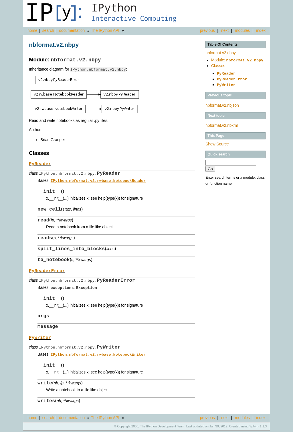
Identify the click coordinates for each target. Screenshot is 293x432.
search (48, 30)
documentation (72, 30)
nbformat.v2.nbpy (220, 52)
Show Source (217, 141)
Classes (218, 65)
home (32, 30)
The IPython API (105, 30)
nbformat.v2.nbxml (221, 123)
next (225, 30)
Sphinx (254, 427)
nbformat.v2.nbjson (222, 103)
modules (242, 30)
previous (207, 30)
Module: (237, 60)
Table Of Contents (222, 44)
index (261, 30)
